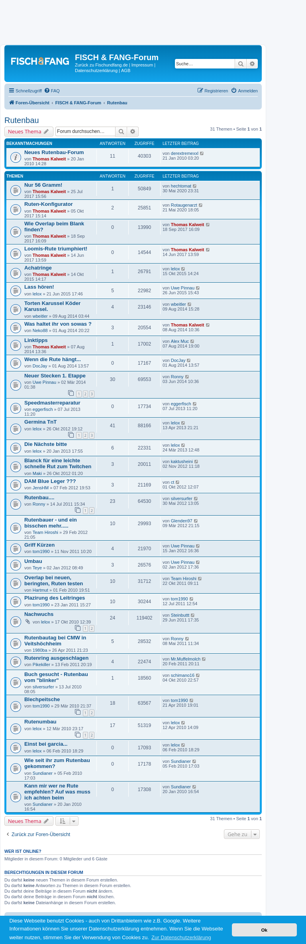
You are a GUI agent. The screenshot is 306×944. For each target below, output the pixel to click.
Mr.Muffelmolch (185, 659)
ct (173, 482)
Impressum (142, 65)
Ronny (177, 376)
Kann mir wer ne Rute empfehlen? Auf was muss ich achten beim (57, 792)
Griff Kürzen (39, 545)
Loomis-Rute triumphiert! (55, 249)
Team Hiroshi (45, 532)
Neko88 (40, 330)
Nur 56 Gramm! (43, 185)
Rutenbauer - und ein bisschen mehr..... (50, 523)
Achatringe (38, 268)
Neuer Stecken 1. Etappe (55, 376)
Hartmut (40, 590)
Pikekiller (41, 664)
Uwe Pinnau (182, 287)
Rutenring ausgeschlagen (56, 658)
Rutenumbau (40, 722)
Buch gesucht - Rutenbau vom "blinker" (56, 677)
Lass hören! (39, 287)
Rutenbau (21, 120)
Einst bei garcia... (45, 744)
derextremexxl (184, 153)
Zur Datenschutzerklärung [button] (181, 937)
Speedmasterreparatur (52, 403)
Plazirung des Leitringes (54, 598)
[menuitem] (52, 91)
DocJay (40, 366)
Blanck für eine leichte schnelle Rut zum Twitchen (57, 463)
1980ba (40, 650)
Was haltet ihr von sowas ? (58, 324)
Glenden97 (181, 520)
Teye (37, 567)
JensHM (41, 487)
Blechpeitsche (42, 699)
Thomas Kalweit (49, 158)
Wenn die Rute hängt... (52, 359)
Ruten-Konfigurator (48, 204)
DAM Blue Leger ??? (50, 481)
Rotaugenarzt (184, 205)
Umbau (33, 561)
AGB (125, 70)
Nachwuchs (38, 614)
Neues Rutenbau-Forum (54, 152)
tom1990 (41, 551)
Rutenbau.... (39, 497)
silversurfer (181, 498)
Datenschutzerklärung (96, 70)
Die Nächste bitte (45, 444)
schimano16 (182, 675)
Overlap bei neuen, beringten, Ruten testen (53, 580)
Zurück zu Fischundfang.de (101, 65)
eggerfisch (43, 409)
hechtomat (181, 186)
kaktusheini (182, 461)
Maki (37, 473)
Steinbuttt (180, 615)
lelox (175, 268)
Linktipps (36, 340)
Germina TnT (40, 422)
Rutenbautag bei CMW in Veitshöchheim (55, 641)
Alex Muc (180, 341)
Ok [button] (264, 929)
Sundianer (43, 773)
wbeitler (40, 316)
